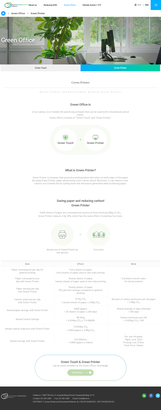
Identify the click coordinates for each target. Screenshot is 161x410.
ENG (147, 5)
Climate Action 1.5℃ (92, 5)
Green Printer (38, 13)
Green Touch (40, 67)
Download (77, 377)
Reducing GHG (50, 5)
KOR (139, 5)
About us (33, 5)
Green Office (70, 5)
